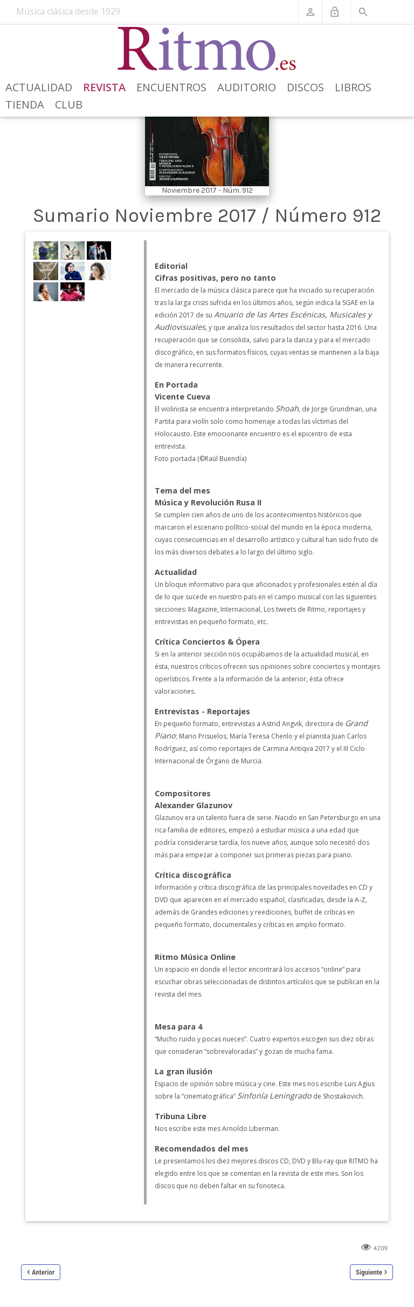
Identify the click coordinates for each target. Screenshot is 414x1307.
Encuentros (171, 87)
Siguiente (369, 1272)
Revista (104, 87)
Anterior (43, 1272)
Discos (305, 87)
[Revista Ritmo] (207, 49)
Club (68, 104)
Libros (353, 87)
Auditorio (246, 87)
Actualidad (38, 87)
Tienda (24, 104)
